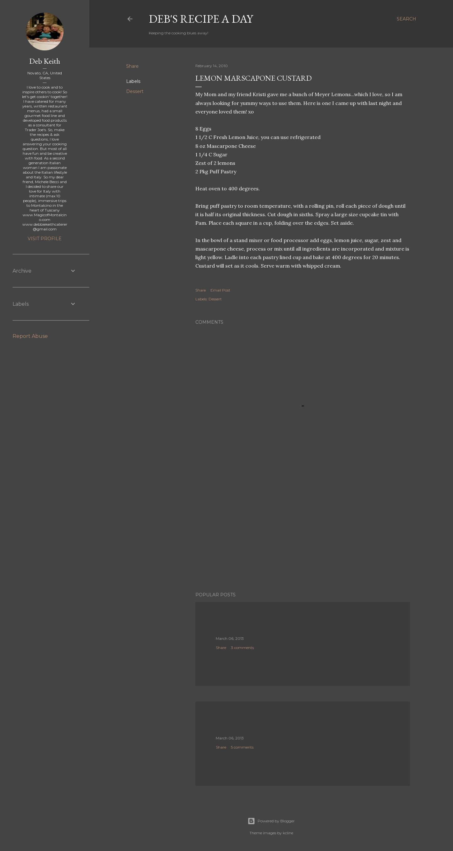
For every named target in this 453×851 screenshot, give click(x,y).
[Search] (406, 18)
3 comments (242, 647)
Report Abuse (30, 336)
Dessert (134, 91)
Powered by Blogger (271, 821)
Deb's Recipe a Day (201, 18)
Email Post (220, 290)
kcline (288, 833)
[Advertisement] (302, 532)
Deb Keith (44, 61)
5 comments (242, 747)
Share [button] (132, 66)
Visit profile (45, 238)
